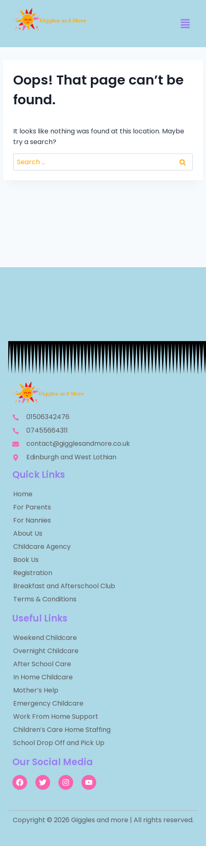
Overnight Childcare (46, 651)
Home (22, 494)
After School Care (42, 664)
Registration (32, 573)
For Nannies (32, 520)
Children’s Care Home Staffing (62, 729)
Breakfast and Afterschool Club (64, 586)
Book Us (26, 559)
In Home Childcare (43, 677)
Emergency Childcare (48, 703)
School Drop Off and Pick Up (58, 742)
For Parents (32, 507)
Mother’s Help (35, 690)
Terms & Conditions (44, 599)
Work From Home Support (55, 716)
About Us (27, 533)
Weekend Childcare (45, 637)
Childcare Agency (42, 546)
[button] (185, 24)
